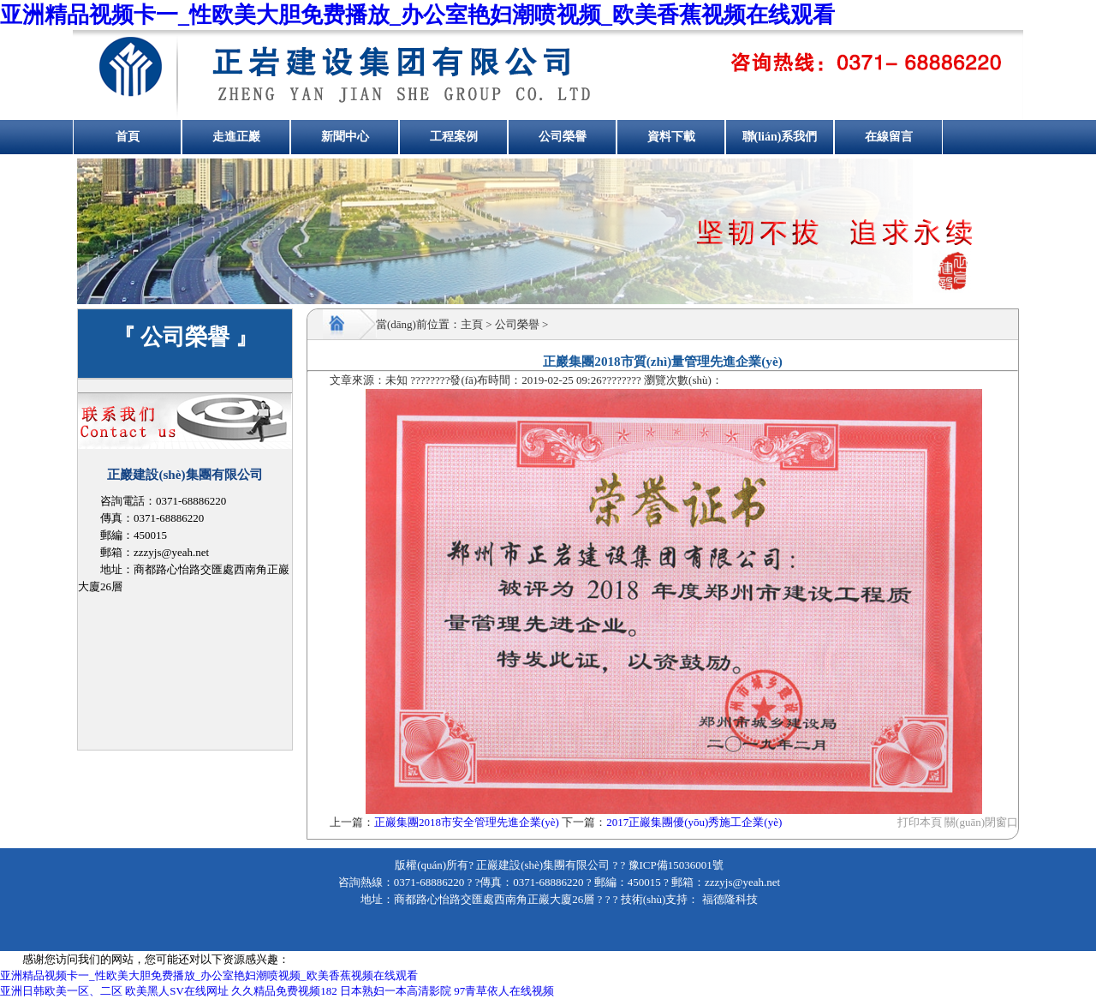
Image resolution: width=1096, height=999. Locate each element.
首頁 (128, 136)
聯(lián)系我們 (780, 136)
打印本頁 (919, 822)
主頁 (472, 324)
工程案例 (454, 136)
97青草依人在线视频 (504, 990)
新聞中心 (345, 136)
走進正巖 (236, 136)
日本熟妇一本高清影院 (395, 990)
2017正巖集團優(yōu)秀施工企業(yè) (694, 822)
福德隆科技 (728, 899)
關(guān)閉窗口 (981, 822)
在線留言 (889, 136)
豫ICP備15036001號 (676, 864)
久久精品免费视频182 (284, 990)
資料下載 (671, 136)
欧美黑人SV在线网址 (177, 990)
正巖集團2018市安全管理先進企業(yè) (466, 822)
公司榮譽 (563, 136)
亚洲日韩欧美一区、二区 (61, 990)
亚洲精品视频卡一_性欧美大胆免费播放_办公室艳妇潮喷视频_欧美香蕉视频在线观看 (417, 15)
